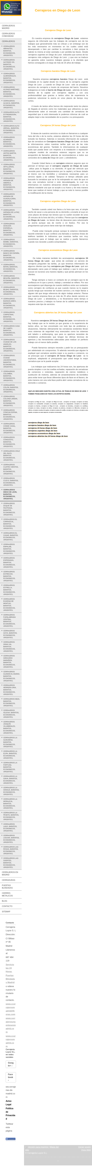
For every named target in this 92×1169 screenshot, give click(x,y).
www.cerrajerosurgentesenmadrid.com (11, 1025)
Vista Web (86, 1150)
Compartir (10, 1139)
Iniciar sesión (84, 1147)
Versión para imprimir (37, 1147)
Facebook (10, 1075)
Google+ (11, 1064)
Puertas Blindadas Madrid (10, 979)
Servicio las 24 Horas (10, 968)
